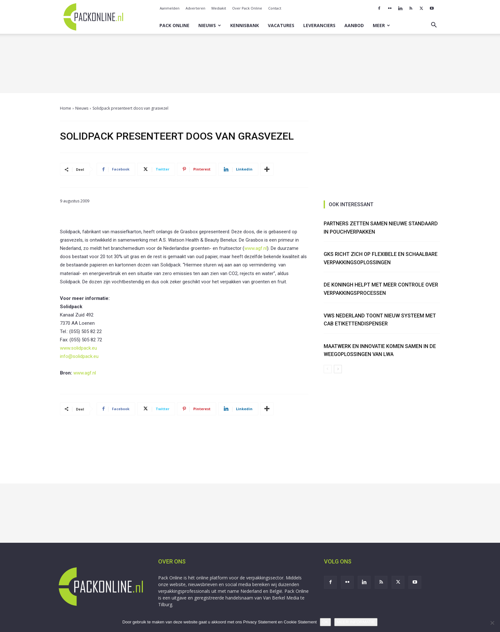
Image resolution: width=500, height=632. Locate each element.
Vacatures (281, 25)
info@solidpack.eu (79, 356)
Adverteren (195, 8)
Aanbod (354, 25)
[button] (433, 26)
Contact (274, 8)
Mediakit (218, 8)
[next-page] (338, 369)
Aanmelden (170, 8)
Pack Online (174, 25)
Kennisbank (244, 25)
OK (325, 622)
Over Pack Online (247, 8)
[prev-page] (328, 369)
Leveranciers (319, 25)
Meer (381, 25)
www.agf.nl (255, 248)
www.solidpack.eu (78, 348)
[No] (492, 623)
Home (65, 108)
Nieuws (209, 25)
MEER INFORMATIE (356, 622)
